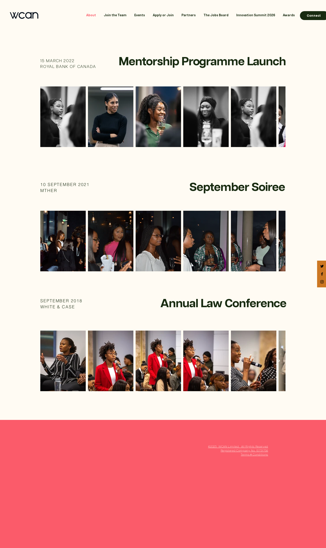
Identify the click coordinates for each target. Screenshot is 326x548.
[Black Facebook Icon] (322, 274)
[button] (163, 15)
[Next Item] (277, 116)
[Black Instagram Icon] (322, 282)
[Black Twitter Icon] (322, 266)
